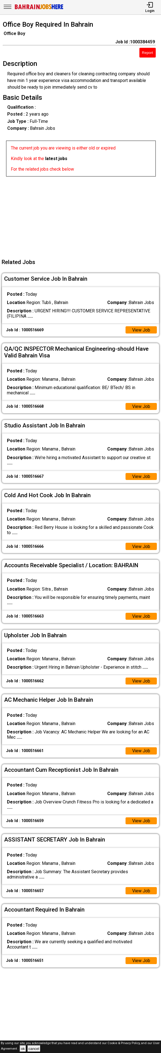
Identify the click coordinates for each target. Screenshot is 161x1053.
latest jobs (56, 158)
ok (23, 1049)
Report (147, 53)
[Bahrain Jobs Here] (39, 8)
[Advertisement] (82, 215)
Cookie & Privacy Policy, (124, 1043)
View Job (141, 330)
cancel (34, 1049)
